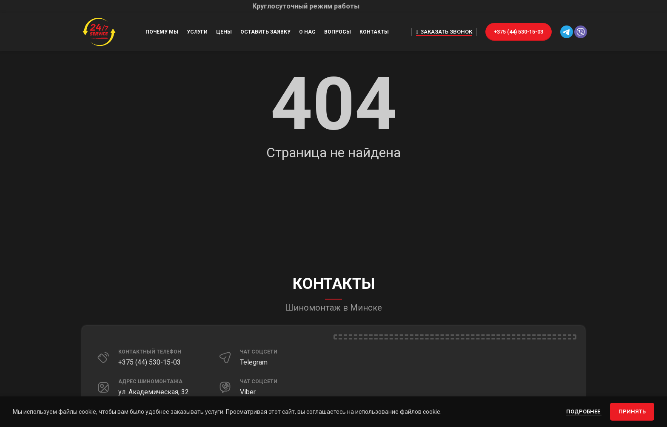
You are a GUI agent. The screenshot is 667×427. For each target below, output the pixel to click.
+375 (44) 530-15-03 (518, 31)
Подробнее (583, 411)
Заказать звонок (444, 31)
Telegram (254, 362)
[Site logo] (99, 31)
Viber (248, 392)
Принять (632, 411)
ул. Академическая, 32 (153, 392)
